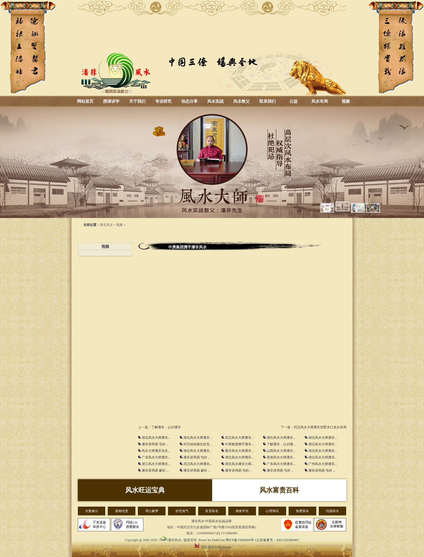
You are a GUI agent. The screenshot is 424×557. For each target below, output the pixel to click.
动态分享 (189, 101)
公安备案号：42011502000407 (278, 540)
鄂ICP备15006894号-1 (241, 540)
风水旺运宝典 (145, 490)
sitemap (226, 547)
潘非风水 (106, 225)
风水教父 (241, 101)
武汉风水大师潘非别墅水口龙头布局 (320, 427)
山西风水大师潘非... (281, 451)
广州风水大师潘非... (322, 464)
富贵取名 (211, 511)
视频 (346, 101)
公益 (293, 101)
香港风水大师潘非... (281, 457)
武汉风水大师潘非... (239, 438)
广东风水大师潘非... (156, 457)
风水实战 (215, 101)
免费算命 (302, 511)
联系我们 (267, 101)
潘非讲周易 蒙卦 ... (155, 470)
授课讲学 (111, 101)
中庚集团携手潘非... (239, 444)
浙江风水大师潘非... (156, 464)
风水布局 (319, 101)
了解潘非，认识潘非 (166, 427)
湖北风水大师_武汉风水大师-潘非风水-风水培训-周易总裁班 (212, 48)
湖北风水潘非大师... (239, 464)
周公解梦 (151, 511)
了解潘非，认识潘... (281, 444)
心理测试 (272, 511)
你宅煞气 (182, 511)
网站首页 (85, 101)
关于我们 (137, 101)
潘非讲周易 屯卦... (238, 470)
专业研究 (163, 101)
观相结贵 (121, 511)
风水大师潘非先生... (156, 451)
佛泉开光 (242, 511)
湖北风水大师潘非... (156, 438)
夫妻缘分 (91, 511)
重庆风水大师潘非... (239, 451)
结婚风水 (332, 511)
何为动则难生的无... (197, 444)
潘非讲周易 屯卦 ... (155, 444)
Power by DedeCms (211, 540)
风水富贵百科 (279, 490)
